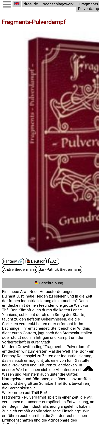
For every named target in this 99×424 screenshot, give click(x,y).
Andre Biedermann (19, 269)
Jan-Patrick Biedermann (60, 269)
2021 (53, 261)
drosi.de (31, 4)
